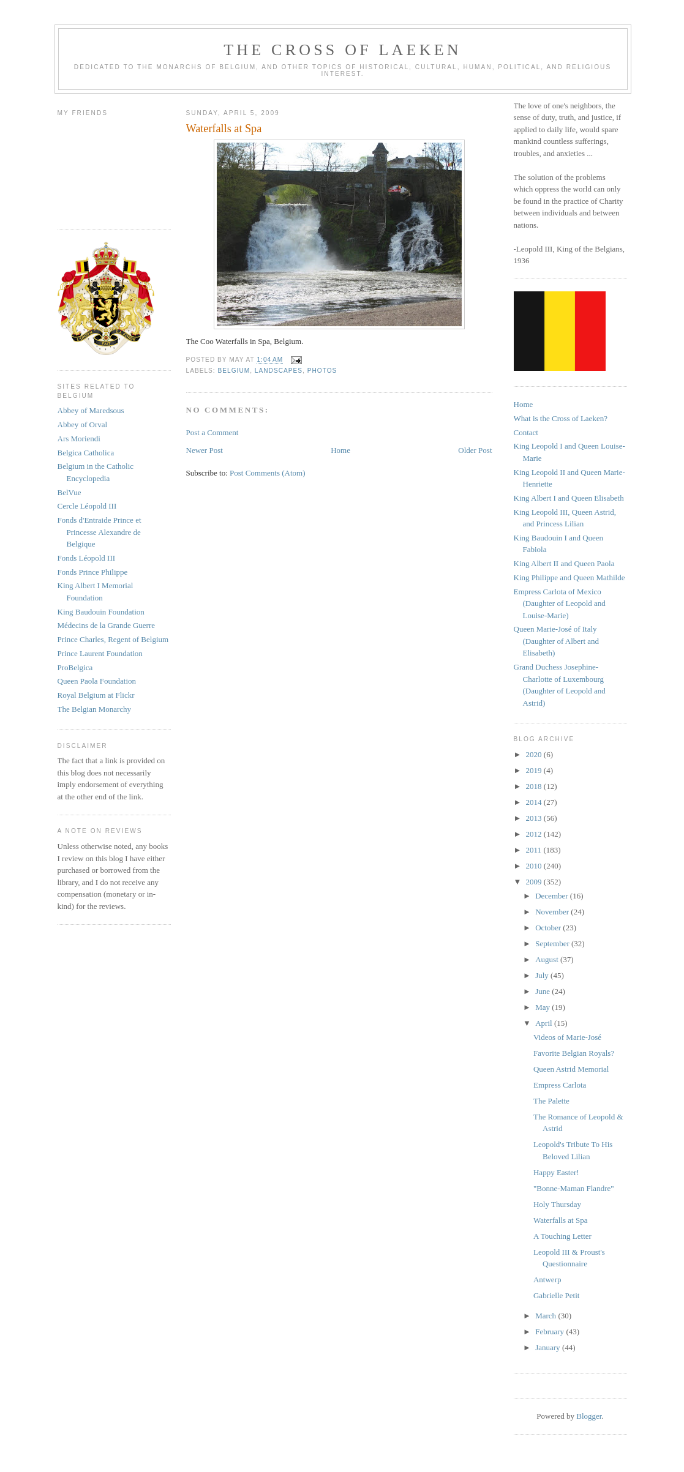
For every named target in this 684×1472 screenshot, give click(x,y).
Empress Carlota (559, 1084)
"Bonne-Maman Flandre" (573, 1188)
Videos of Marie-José (567, 1037)
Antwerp (547, 1279)
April (544, 1023)
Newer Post (204, 450)
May (543, 1007)
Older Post (475, 450)
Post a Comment (212, 432)
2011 (535, 849)
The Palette (551, 1100)
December (552, 895)
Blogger (588, 1416)
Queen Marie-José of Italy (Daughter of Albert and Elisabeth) (556, 640)
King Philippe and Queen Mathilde (569, 577)
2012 (535, 834)
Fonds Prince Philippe (93, 572)
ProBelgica (75, 667)
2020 (535, 754)
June (543, 991)
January (548, 1347)
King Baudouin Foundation (101, 611)
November (553, 911)
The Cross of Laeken (342, 50)
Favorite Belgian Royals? (573, 1053)
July (543, 975)
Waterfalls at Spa (560, 1220)
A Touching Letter (562, 1236)
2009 (535, 881)
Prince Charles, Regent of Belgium (113, 639)
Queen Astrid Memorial (571, 1069)
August (547, 959)
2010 (535, 865)
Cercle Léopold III (87, 505)
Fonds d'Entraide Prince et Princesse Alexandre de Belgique (99, 531)
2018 (535, 786)
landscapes (279, 370)
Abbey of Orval (83, 424)
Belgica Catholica (86, 452)
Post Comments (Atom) (268, 472)
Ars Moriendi (79, 438)
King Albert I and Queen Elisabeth (569, 497)
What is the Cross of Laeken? (560, 418)
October (549, 927)
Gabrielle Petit (556, 1295)
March (546, 1315)
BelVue (69, 492)
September (553, 943)
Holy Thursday (557, 1204)
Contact (526, 432)
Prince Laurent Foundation (100, 653)
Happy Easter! (556, 1172)
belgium (234, 370)
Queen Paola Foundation (97, 681)
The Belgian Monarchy (95, 709)
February (550, 1331)
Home (340, 450)
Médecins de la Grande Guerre (107, 625)
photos (322, 370)
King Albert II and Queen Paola (564, 563)
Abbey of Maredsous (91, 410)
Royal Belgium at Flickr (96, 695)
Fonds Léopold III (87, 557)
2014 (535, 802)
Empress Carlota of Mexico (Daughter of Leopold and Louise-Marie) (560, 603)
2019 (535, 770)
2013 (535, 818)
